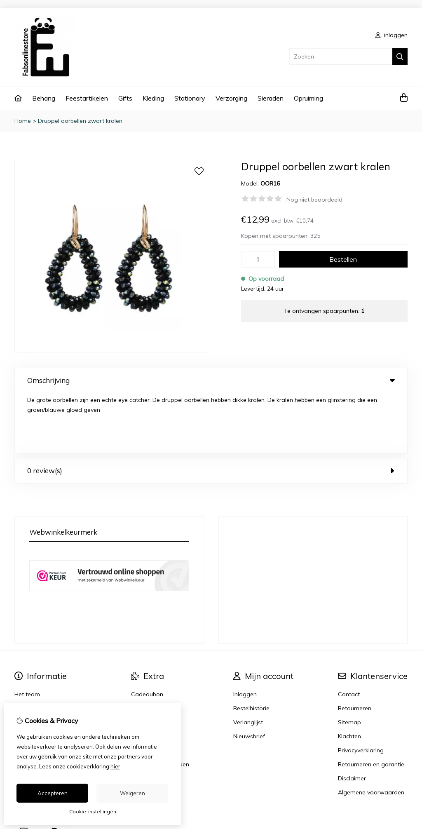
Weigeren (132, 793)
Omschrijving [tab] (211, 380)
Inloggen (245, 633)
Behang (43, 98)
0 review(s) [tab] (211, 410)
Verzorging (231, 98)
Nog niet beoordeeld (314, 199)
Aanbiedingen (150, 647)
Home (22, 120)
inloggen (391, 35)
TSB (403, 771)
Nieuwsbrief (249, 675)
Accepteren (53, 793)
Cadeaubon (147, 633)
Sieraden (271, 98)
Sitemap (349, 661)
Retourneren (354, 647)
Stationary (189, 98)
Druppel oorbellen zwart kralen (80, 120)
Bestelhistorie (251, 647)
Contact (349, 633)
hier (115, 766)
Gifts (125, 98)
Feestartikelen (87, 98)
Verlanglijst (248, 661)
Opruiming (308, 98)
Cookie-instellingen (92, 811)
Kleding (153, 98)
